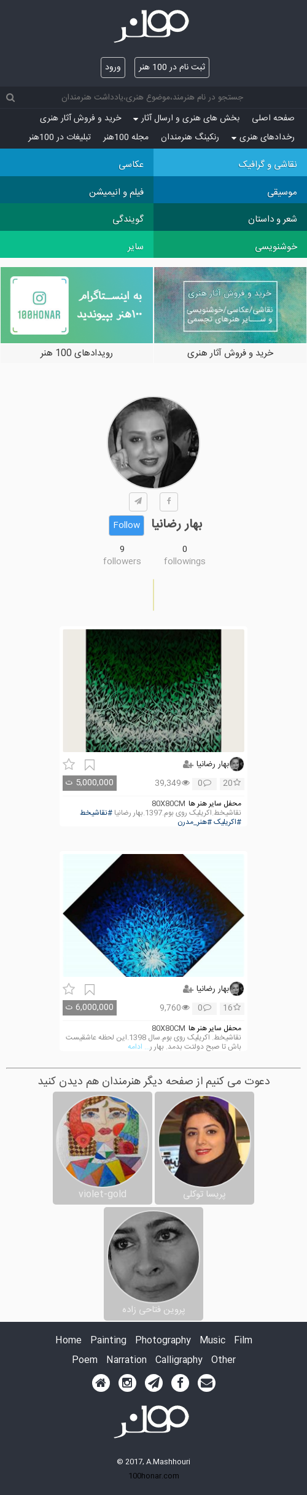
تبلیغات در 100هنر (59, 137)
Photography (163, 1341)
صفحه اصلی (273, 118)
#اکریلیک (227, 822)
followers (122, 562)
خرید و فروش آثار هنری (80, 118)
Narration (126, 1361)
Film (243, 1341)
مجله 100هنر (126, 137)
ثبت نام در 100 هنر (172, 67)
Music (212, 1341)
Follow (126, 525)
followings (185, 562)
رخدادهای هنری (263, 137)
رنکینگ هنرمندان (190, 137)
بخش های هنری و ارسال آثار (186, 118)
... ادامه (139, 1047)
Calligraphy (179, 1361)
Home (68, 1341)
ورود (113, 67)
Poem (85, 1361)
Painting (108, 1341)
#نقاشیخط (96, 813)
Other (223, 1361)
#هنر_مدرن (194, 822)
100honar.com (153, 1475)
